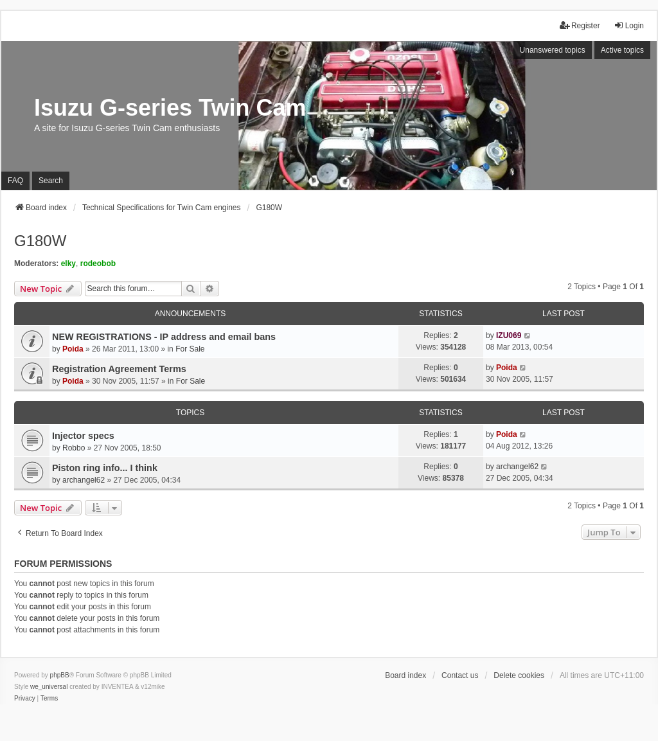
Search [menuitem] (51, 180)
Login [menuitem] (629, 25)
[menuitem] (24, 698)
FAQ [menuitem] (15, 180)
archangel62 (83, 480)
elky (68, 263)
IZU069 (508, 335)
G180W (40, 240)
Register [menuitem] (580, 25)
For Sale (189, 348)
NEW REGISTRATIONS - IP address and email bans (164, 337)
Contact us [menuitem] (459, 675)
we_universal (48, 686)
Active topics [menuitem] (622, 50)
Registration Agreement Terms (119, 369)
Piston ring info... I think (104, 468)
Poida (73, 348)
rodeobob (98, 263)
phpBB (59, 675)
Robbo (73, 447)
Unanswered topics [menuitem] (552, 50)
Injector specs (83, 436)
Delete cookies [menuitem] (519, 675)
